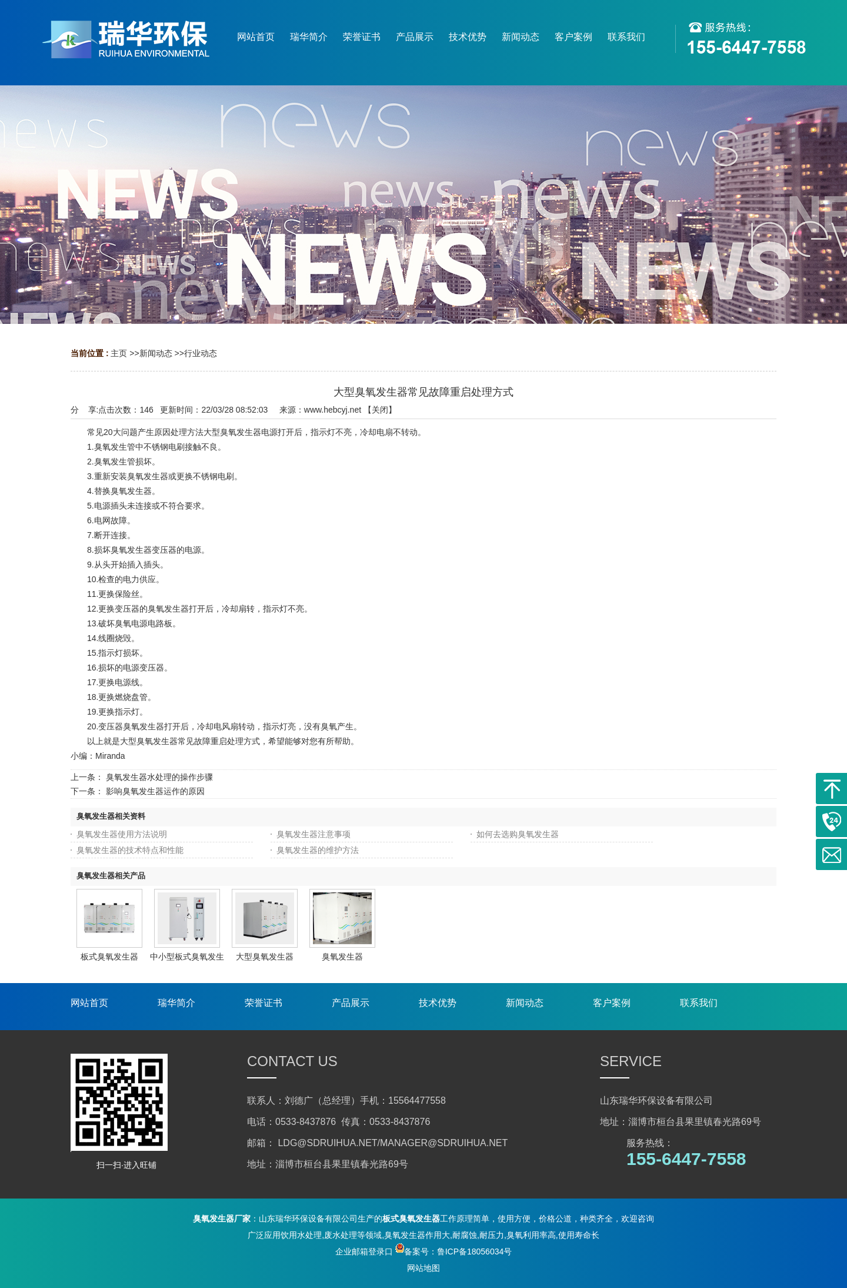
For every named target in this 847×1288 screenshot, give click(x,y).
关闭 (380, 409)
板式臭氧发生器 (109, 956)
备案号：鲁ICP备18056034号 (453, 1251)
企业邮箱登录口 (364, 1251)
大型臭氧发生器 (265, 956)
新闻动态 (155, 353)
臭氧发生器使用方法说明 (121, 834)
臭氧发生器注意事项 (313, 834)
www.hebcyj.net (332, 409)
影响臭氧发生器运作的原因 (155, 791)
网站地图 (423, 1268)
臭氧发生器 (342, 956)
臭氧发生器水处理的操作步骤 (159, 777)
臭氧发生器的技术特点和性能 (130, 850)
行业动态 (200, 353)
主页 (119, 353)
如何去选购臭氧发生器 (517, 834)
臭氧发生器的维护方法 (317, 850)
